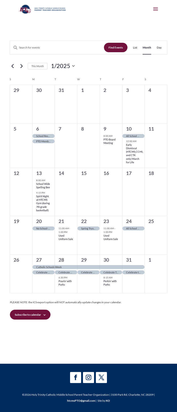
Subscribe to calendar (28, 314)
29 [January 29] (84, 260)
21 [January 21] (61, 221)
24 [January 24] (129, 221)
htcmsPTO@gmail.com (81, 400)
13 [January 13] (39, 173)
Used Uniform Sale (66, 237)
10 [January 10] (129, 129)
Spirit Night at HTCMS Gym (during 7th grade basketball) (43, 203)
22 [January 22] (84, 221)
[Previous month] (12, 66)
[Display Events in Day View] (159, 47)
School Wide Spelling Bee (43, 185)
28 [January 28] (61, 260)
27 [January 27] (39, 260)
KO (108, 400)
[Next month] (21, 66)
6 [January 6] (37, 129)
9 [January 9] (104, 129)
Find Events (116, 47)
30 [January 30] (106, 260)
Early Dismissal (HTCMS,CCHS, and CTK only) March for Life (134, 153)
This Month (37, 66)
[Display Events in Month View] (147, 47)
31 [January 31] (129, 260)
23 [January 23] (106, 221)
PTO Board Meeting (109, 141)
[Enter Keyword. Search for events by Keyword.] (57, 47)
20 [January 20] (39, 221)
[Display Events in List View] (135, 47)
